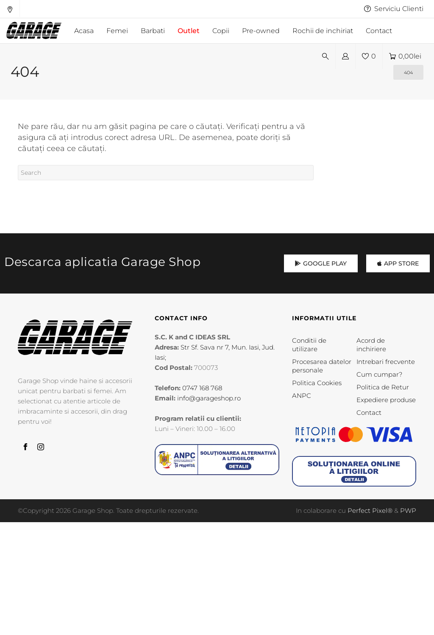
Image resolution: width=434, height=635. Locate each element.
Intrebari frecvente (385, 362)
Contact (368, 412)
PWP (408, 510)
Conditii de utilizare (309, 344)
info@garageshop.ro (209, 398)
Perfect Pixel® (370, 510)
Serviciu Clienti (393, 9)
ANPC (301, 396)
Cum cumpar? (379, 374)
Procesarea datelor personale (321, 366)
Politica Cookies (317, 383)
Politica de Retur (382, 387)
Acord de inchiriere (371, 344)
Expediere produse (386, 400)
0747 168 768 (202, 388)
